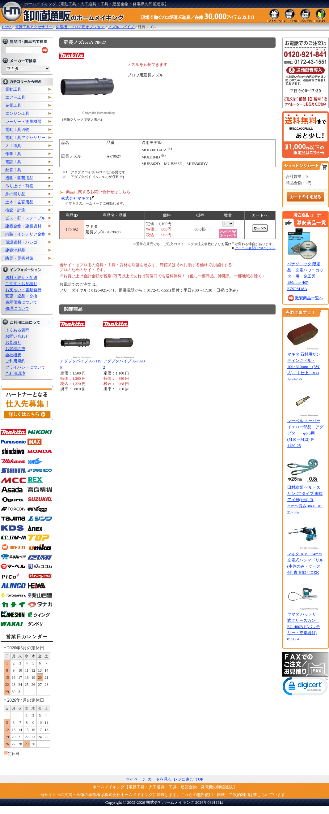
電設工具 (13, 161)
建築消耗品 (15, 250)
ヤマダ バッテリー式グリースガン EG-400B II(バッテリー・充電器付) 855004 (303, 626)
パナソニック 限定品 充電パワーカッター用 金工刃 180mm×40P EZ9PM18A (305, 276)
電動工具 (13, 89)
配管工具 (13, 169)
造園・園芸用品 (19, 177)
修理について (17, 308)
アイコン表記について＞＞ (255, 248)
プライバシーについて (25, 367)
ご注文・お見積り (21, 283)
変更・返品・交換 (21, 296)
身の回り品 (15, 194)
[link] (305, 688)
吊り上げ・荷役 (19, 186)
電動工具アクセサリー (25, 137)
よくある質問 (17, 330)
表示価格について (21, 302)
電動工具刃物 (17, 129)
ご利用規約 (15, 361)
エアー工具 (15, 97)
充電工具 (13, 105)
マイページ (136, 779)
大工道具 (13, 145)
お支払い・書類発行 (23, 290)
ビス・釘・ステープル (25, 218)
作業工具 (13, 153)
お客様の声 (15, 348)
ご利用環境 (15, 373)
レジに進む (184, 779)
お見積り (13, 342)
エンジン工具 (17, 113)
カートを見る (160, 779)
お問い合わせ (17, 336)
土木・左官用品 (19, 202)
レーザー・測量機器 (23, 121)
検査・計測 (15, 210)
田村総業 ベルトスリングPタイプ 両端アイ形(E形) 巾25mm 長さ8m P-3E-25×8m (305, 499)
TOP (199, 779)
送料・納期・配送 (21, 277)
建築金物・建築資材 (23, 226)
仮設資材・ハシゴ (21, 242)
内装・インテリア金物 (25, 234)
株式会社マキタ (75, 198)
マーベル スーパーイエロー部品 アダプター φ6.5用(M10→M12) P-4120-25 (305, 433)
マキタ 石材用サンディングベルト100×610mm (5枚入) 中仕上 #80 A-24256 (303, 366)
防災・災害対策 (19, 258)
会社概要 (13, 355)
